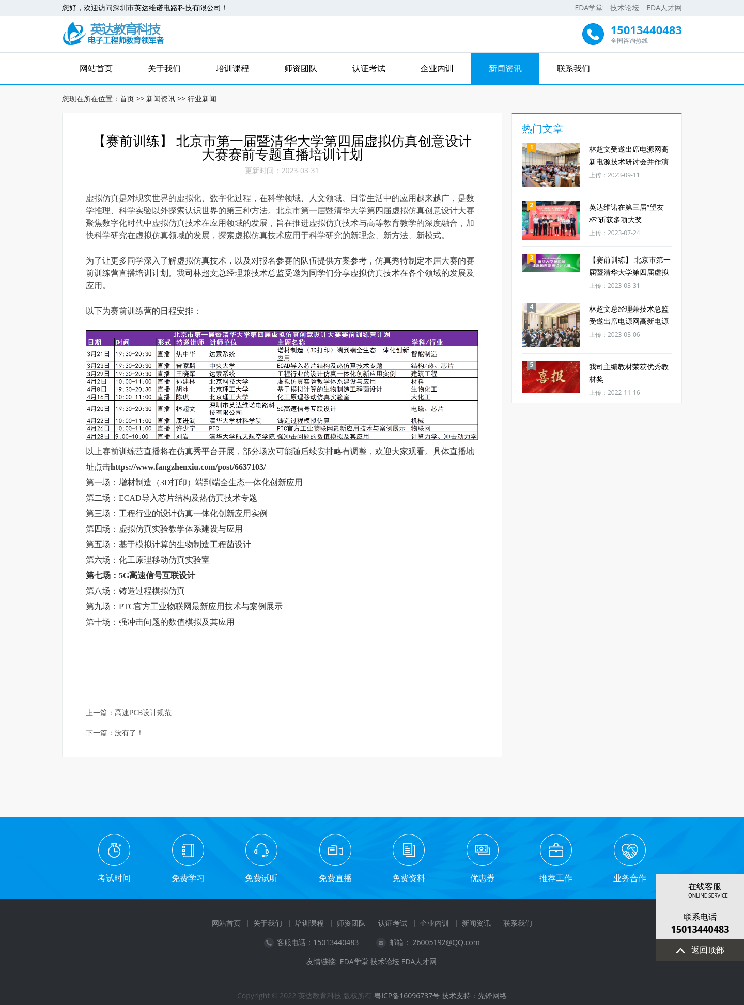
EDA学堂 (589, 7)
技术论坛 (624, 7)
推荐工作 (555, 878)
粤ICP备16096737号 (407, 995)
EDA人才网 (664, 7)
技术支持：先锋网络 (474, 995)
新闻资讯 (505, 68)
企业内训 (437, 68)
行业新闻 (202, 98)
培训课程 (232, 68)
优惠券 (482, 878)
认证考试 (368, 68)
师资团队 (300, 68)
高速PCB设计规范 (143, 713)
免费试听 (261, 878)
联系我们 (573, 68)
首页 (127, 98)
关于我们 (164, 68)
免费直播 (335, 878)
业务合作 (629, 878)
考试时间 (114, 878)
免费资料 (408, 878)
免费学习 (188, 878)
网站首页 (96, 68)
